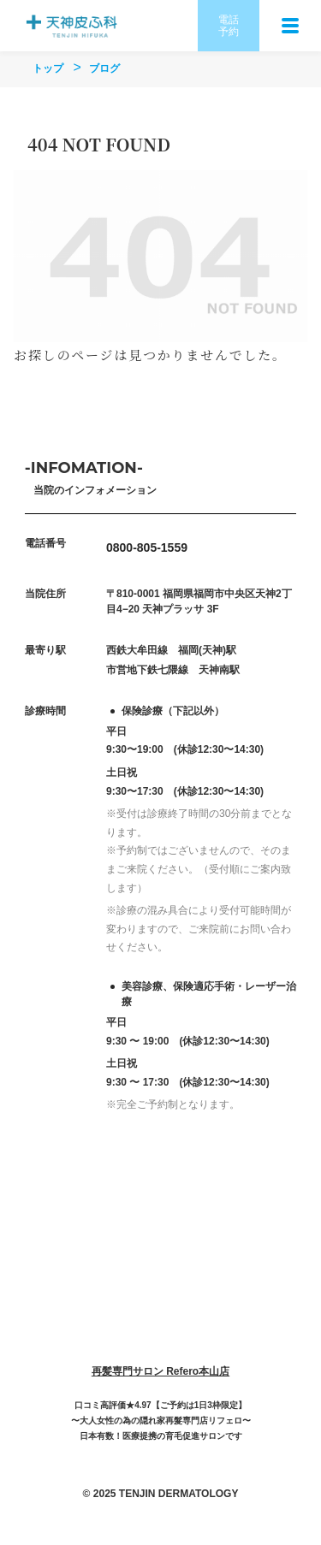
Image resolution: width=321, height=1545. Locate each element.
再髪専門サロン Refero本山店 (160, 1371)
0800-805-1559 (146, 547)
